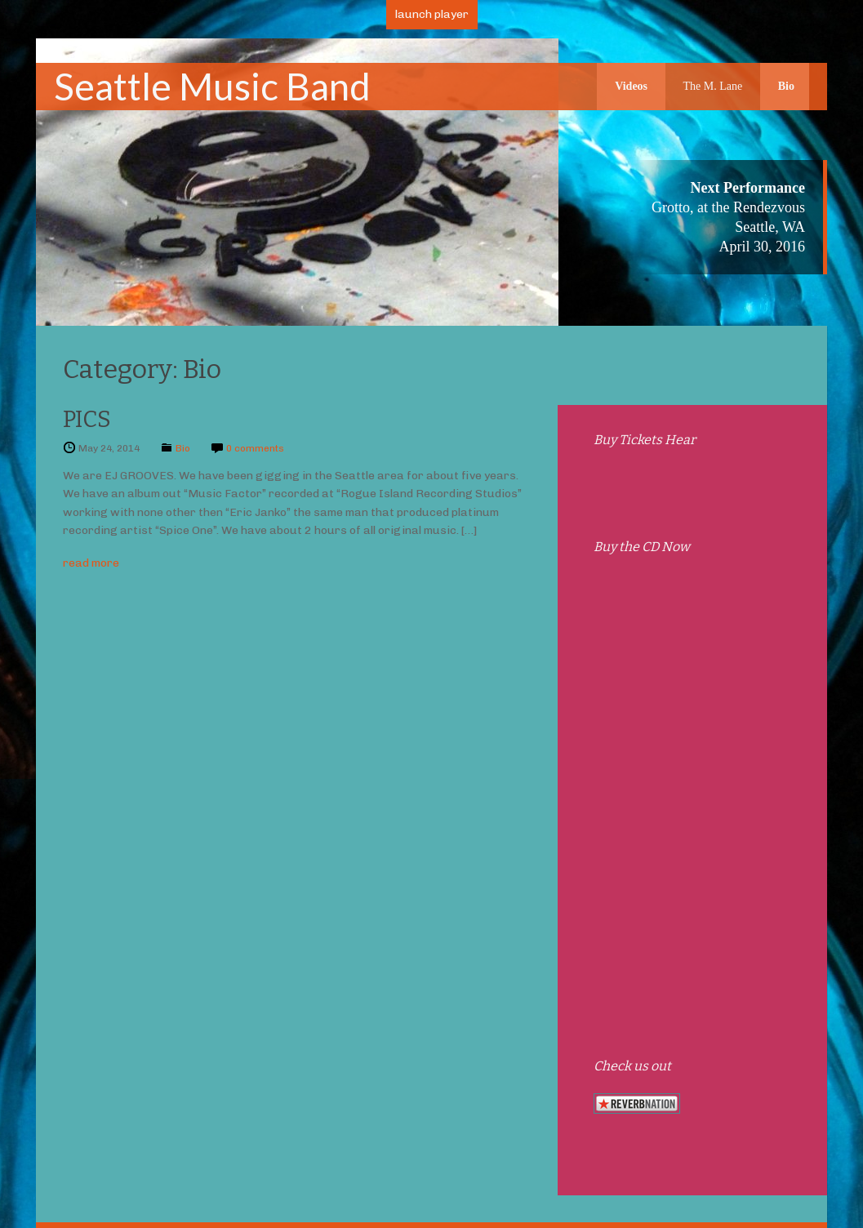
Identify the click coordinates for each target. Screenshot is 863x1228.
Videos (631, 86)
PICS (87, 419)
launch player (432, 14)
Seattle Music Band (212, 86)
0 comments (255, 448)
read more (91, 563)
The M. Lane (713, 86)
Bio (786, 86)
